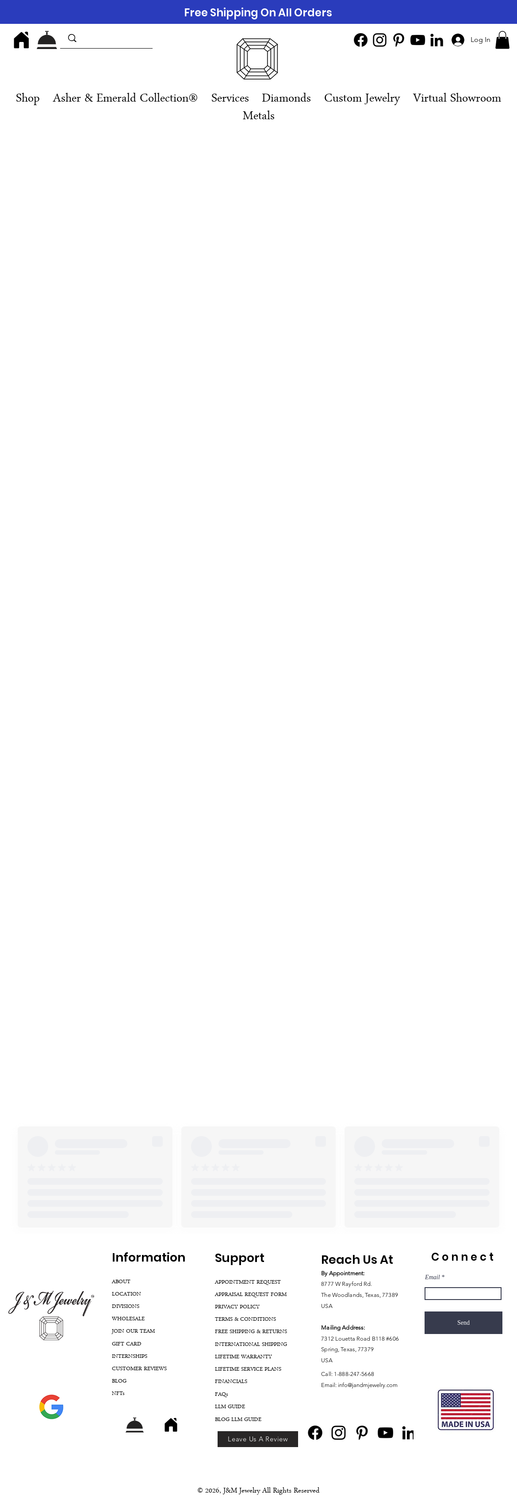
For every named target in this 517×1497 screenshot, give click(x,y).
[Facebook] (361, 40)
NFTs (118, 1393)
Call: (327, 1374)
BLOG (119, 1381)
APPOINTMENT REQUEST (248, 1282)
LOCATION (126, 1294)
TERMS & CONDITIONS (245, 1319)
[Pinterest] (399, 40)
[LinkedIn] (437, 40)
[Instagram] (380, 40)
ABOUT (121, 1282)
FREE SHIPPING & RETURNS (251, 1332)
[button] (502, 40)
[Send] (463, 1322)
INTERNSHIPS (129, 1356)
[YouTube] (418, 40)
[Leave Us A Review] (258, 1439)
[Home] (21, 40)
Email (432, 1277)
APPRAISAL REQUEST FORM (251, 1295)
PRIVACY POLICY (237, 1307)
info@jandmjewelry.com (368, 1385)
